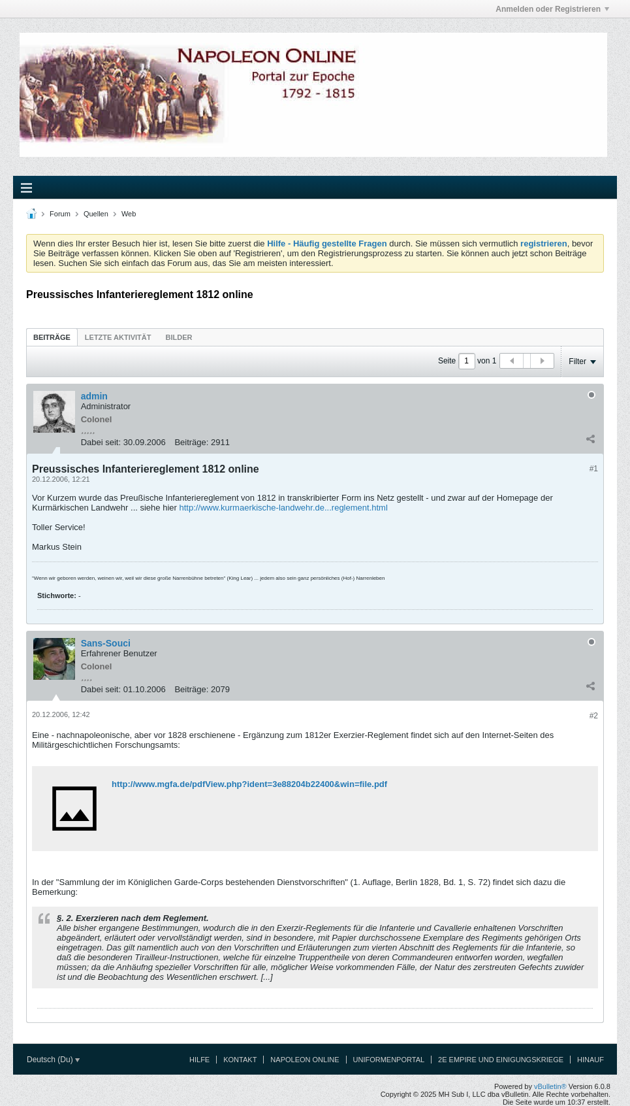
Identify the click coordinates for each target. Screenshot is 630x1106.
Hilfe (199, 1060)
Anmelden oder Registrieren (552, 9)
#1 (594, 468)
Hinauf (590, 1060)
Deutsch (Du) (53, 1059)
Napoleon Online (304, 1060)
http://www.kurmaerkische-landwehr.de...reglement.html (283, 507)
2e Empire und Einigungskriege (500, 1060)
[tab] (52, 337)
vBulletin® (550, 1086)
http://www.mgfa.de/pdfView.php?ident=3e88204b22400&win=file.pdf (249, 784)
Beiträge (52, 337)
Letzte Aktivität (118, 337)
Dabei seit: (101, 442)
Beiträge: (191, 442)
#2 (594, 715)
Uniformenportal (389, 1060)
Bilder (178, 337)
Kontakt (240, 1060)
